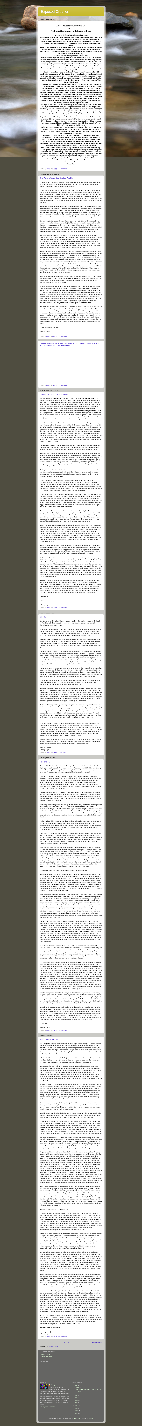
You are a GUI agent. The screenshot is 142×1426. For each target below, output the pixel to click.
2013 (76, 1403)
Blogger (91, 1418)
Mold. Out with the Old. (49, 1040)
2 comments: (62, 752)
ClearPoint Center (45, 1354)
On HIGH (43, 617)
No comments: (62, 168)
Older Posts (97, 1343)
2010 (76, 1410)
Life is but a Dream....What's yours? (54, 394)
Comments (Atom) (53, 1346)
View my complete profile (47, 1407)
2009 (76, 1413)
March (78, 1387)
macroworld (77, 1418)
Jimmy (53, 1385)
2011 (76, 1408)
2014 (76, 1400)
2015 (76, 1397)
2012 (76, 1405)
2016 (76, 1395)
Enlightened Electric (46, 1356)
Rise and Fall (45, 762)
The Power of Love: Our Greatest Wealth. (56, 178)
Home (66, 1343)
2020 (76, 1385)
